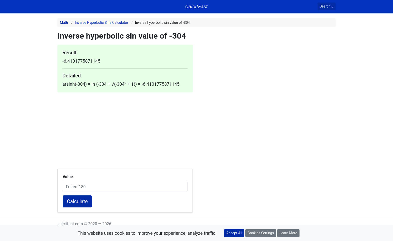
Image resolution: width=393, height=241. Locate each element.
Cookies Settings (261, 233)
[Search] (327, 6)
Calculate (77, 201)
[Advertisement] (125, 127)
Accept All (234, 233)
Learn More (288, 233)
